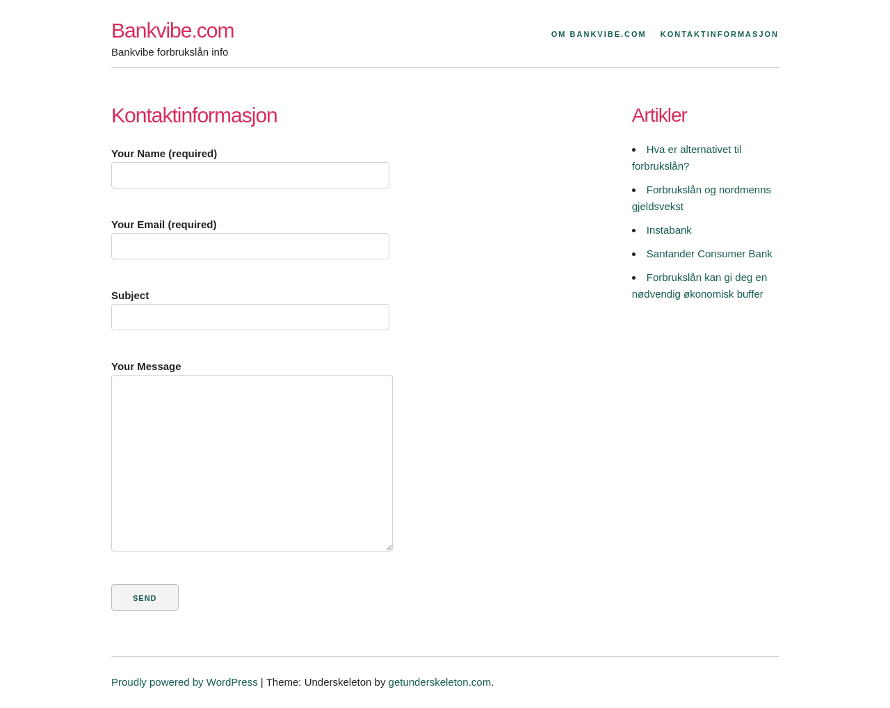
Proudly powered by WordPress (184, 682)
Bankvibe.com (172, 30)
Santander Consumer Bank (709, 253)
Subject (250, 306)
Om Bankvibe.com (599, 34)
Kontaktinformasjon (720, 34)
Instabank (669, 230)
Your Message (252, 462)
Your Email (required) (250, 235)
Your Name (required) (250, 164)
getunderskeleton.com (440, 682)
